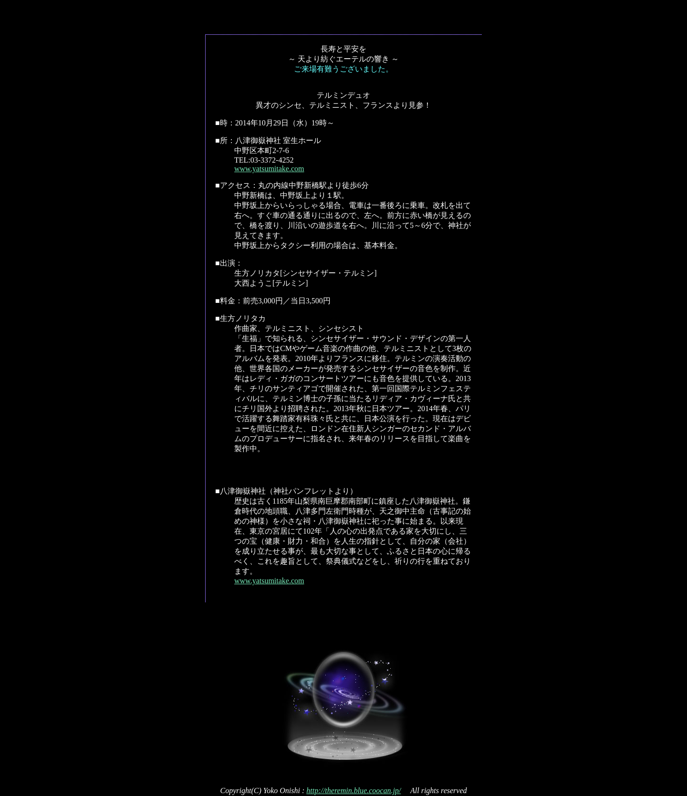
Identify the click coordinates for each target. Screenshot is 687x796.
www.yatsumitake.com (269, 169)
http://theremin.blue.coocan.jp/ (353, 790)
